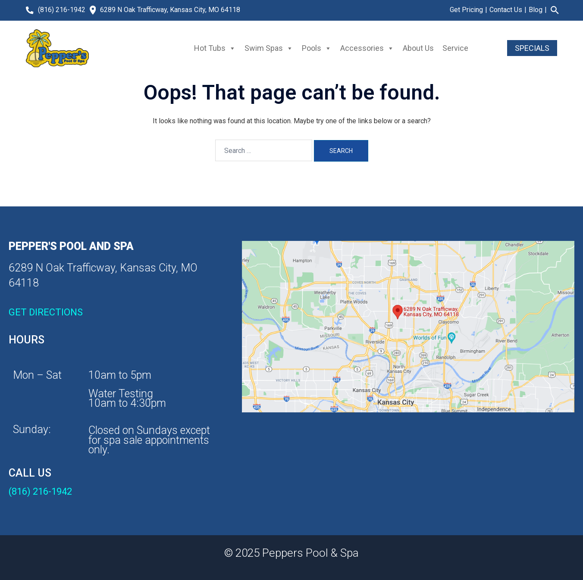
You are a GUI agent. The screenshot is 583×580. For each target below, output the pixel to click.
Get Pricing (466, 10)
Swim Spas (268, 48)
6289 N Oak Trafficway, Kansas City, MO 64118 (170, 10)
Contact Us (505, 10)
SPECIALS (532, 48)
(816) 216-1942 (61, 10)
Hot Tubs (215, 48)
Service (455, 48)
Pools (317, 48)
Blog (535, 10)
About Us (418, 48)
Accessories (367, 48)
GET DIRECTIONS (46, 312)
